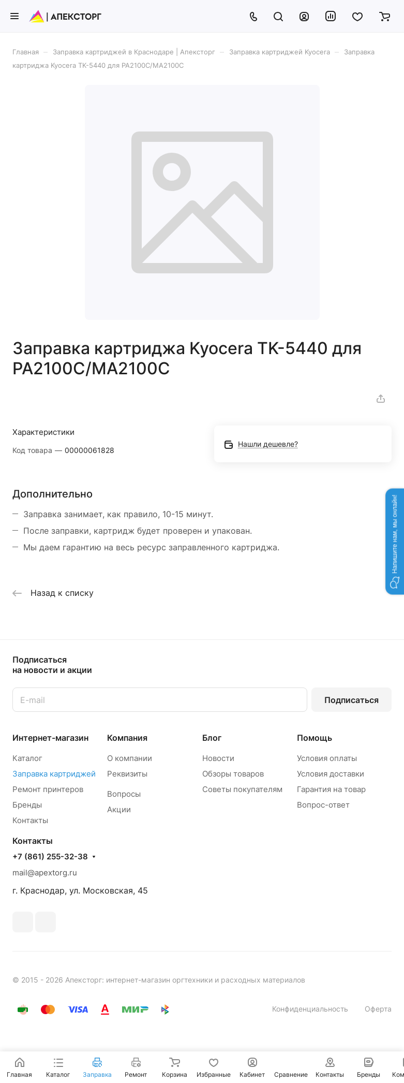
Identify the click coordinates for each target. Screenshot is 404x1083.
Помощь (314, 738)
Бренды (27, 805)
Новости (218, 758)
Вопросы (124, 794)
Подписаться (351, 700)
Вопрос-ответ (323, 805)
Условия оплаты (327, 758)
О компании (129, 758)
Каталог (27, 758)
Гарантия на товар (331, 789)
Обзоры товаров (233, 774)
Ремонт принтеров (47, 789)
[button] (394, 541)
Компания (127, 738)
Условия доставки (330, 774)
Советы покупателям (242, 789)
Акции (119, 809)
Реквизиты (127, 774)
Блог (211, 738)
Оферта (378, 1008)
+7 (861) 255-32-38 (50, 856)
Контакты (30, 820)
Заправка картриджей (54, 774)
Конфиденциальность (310, 1008)
